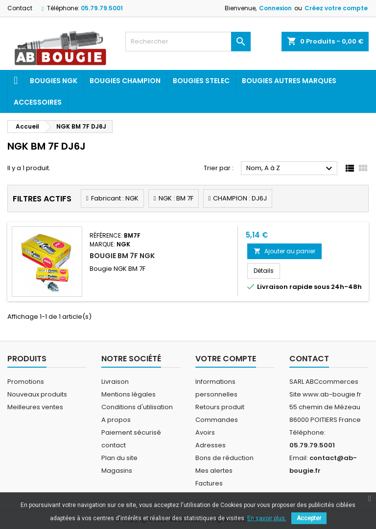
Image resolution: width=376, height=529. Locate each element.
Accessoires (38, 102)
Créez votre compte (336, 8)
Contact (19, 8)
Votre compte (225, 358)
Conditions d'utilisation (137, 407)
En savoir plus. (266, 518)
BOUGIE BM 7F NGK (122, 256)
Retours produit (219, 407)
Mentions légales (128, 394)
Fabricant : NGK (115, 198)
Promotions (25, 381)
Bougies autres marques (289, 81)
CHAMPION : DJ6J (240, 198)
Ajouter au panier (284, 251)
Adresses (210, 445)
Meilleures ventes (35, 407)
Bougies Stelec (201, 81)
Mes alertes (214, 470)
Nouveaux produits (37, 394)
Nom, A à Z (290, 169)
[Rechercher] (188, 41)
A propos (116, 419)
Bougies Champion (125, 81)
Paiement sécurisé (131, 432)
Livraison (115, 381)
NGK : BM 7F (176, 198)
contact (113, 445)
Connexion (275, 8)
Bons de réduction (224, 458)
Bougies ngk (53, 81)
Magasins (116, 470)
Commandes (216, 419)
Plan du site (119, 458)
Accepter (309, 518)
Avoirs (205, 432)
